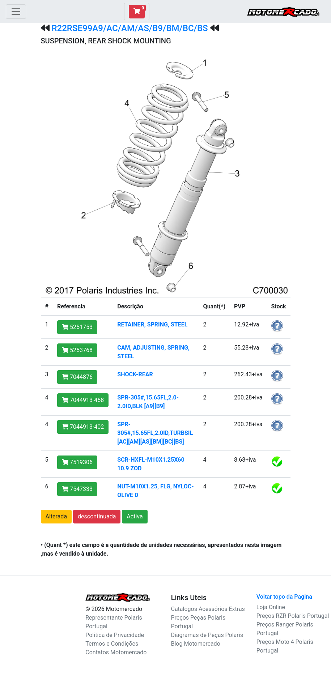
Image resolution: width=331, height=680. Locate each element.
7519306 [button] (77, 462)
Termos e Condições (111, 643)
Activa (135, 516)
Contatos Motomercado (116, 652)
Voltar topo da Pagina (284, 596)
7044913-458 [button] (83, 400)
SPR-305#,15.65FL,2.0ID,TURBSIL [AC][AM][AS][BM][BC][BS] (155, 433)
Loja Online (270, 607)
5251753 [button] (77, 327)
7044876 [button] (77, 376)
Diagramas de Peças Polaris (207, 635)
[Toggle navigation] (16, 11)
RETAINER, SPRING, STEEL (152, 324)
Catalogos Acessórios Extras (208, 609)
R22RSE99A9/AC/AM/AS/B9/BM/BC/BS (129, 28)
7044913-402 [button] (83, 426)
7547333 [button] (77, 489)
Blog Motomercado (195, 643)
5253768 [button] (77, 350)
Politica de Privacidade (114, 635)
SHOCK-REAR (135, 374)
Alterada (56, 516)
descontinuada (97, 516)
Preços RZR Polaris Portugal (292, 615)
